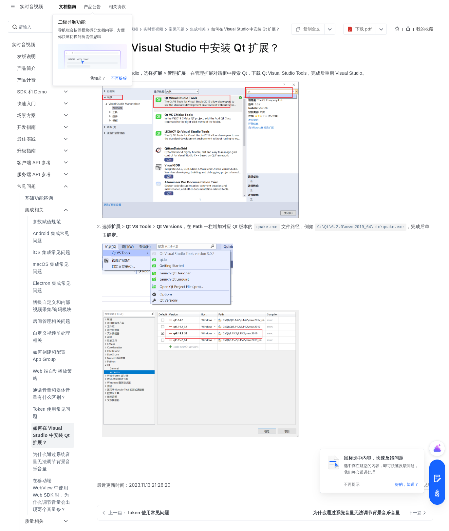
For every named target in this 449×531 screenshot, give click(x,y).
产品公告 (92, 6)
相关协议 (117, 6)
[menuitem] (41, 198)
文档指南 (67, 6)
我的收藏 (424, 28)
